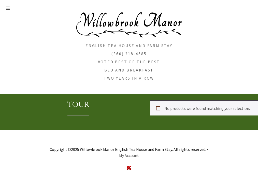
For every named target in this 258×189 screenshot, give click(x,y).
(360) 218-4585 (129, 53)
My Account (129, 155)
